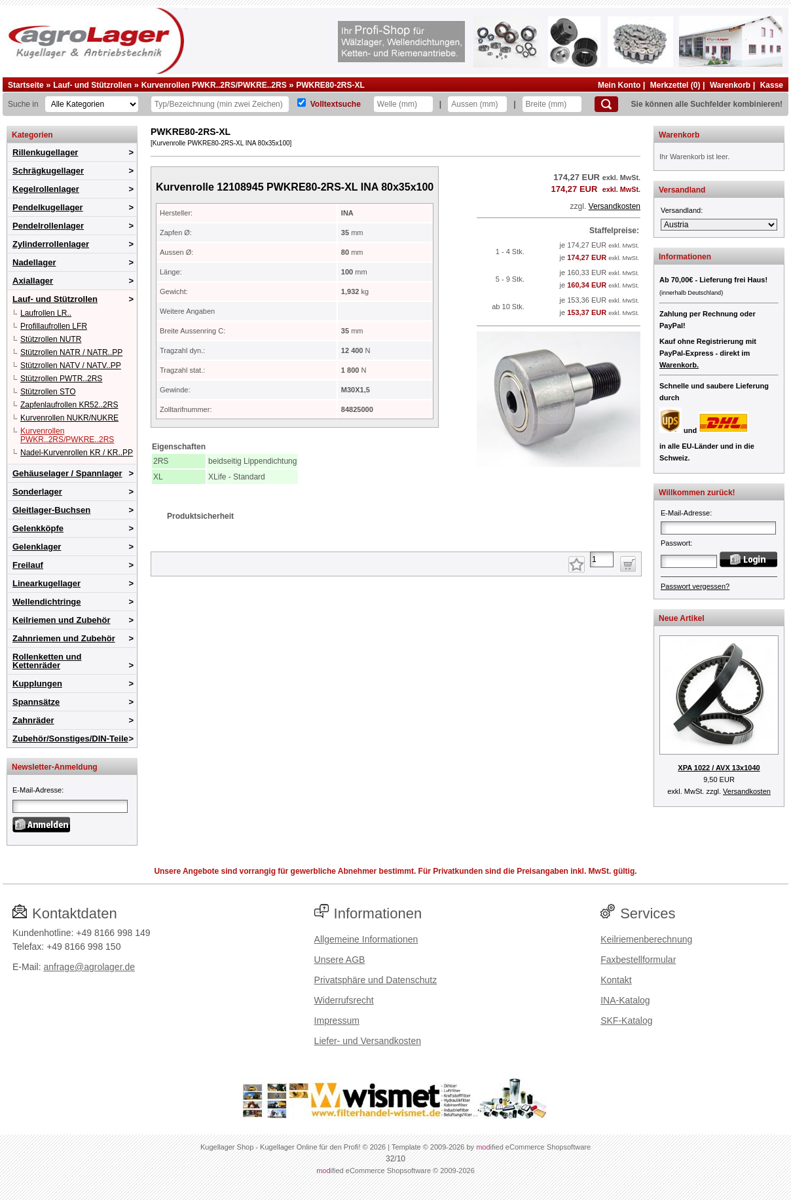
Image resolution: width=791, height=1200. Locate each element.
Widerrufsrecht (344, 1000)
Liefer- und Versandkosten (367, 1041)
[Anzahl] (602, 559)
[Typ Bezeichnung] (220, 104)
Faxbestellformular (638, 959)
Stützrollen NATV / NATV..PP (70, 365)
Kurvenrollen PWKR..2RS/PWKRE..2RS (214, 85)
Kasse (771, 85)
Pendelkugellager (47, 207)
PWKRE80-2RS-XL (330, 85)
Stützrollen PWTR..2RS (61, 378)
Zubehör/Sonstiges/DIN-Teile (70, 738)
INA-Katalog (625, 1000)
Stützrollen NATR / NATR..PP (71, 352)
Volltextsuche (335, 104)
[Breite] (552, 104)
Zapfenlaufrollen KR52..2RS (69, 404)
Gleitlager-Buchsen (51, 510)
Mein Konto (619, 85)
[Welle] (403, 104)
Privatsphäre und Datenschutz (375, 980)
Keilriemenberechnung (646, 939)
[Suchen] (606, 104)
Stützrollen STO (47, 391)
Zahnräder (33, 720)
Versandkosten (614, 206)
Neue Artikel (682, 618)
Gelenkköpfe (38, 528)
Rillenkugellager (45, 152)
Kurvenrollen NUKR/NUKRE (69, 417)
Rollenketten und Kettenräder (46, 661)
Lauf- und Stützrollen (92, 85)
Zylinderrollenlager (50, 244)
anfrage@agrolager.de (89, 967)
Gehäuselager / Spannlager (67, 473)
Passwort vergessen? (695, 586)
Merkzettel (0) (675, 85)
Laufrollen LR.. (45, 313)
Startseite (26, 85)
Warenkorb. (679, 365)
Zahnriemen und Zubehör (63, 638)
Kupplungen (37, 683)
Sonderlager (37, 492)
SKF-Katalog (626, 1020)
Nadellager (34, 262)
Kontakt (615, 980)
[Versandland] (719, 225)
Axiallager (32, 281)
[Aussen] (477, 104)
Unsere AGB (339, 959)
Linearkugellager (46, 583)
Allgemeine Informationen (366, 939)
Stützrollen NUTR (50, 339)
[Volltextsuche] (301, 102)
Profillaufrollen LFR (53, 326)
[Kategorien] (91, 104)
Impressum (336, 1020)
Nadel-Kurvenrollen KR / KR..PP (76, 452)
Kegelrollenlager (45, 189)
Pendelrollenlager (48, 226)
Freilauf (27, 565)
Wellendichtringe (46, 602)
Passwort (675, 543)
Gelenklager (36, 547)
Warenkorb (730, 85)
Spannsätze (36, 702)
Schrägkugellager (48, 171)
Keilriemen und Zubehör (61, 620)
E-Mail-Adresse (37, 790)
